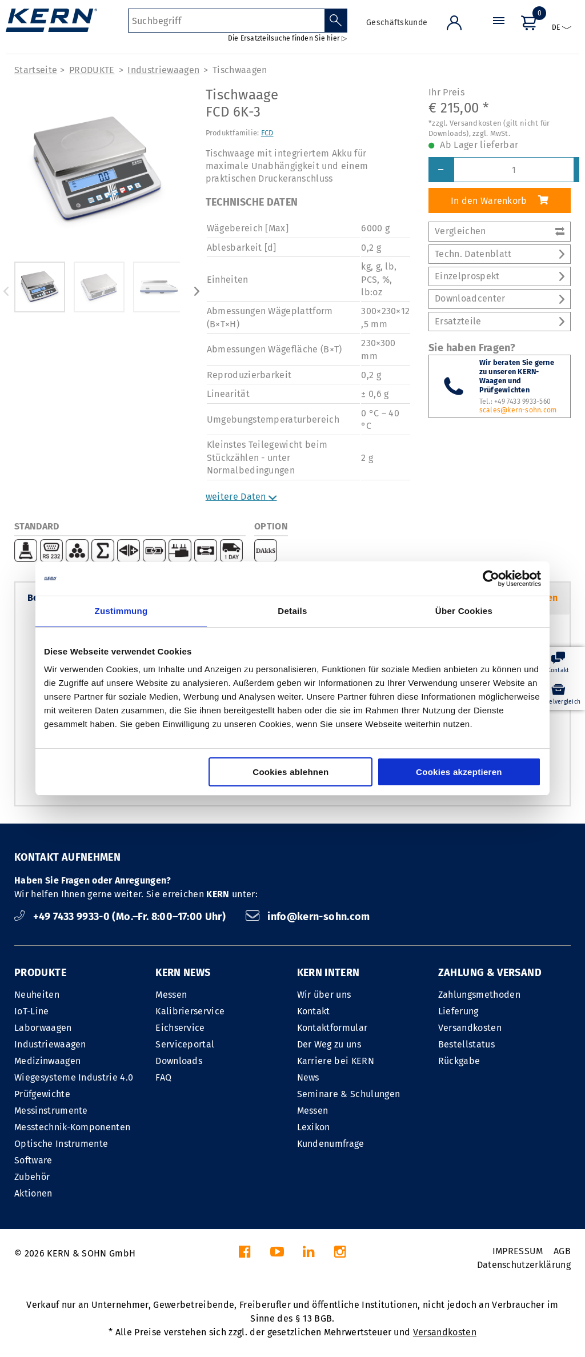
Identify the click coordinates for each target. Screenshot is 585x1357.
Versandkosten (470, 1027)
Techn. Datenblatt (499, 253)
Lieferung (458, 1011)
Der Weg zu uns (329, 1044)
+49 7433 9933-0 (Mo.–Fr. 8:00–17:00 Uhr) (121, 916)
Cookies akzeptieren (459, 772)
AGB (562, 1251)
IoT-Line (31, 1011)
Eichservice (180, 1027)
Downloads (178, 1060)
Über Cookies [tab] (463, 611)
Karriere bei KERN (335, 1060)
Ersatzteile (499, 321)
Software (33, 1160)
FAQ (163, 1077)
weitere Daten (241, 496)
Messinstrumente (51, 1110)
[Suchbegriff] (226, 21)
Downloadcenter (499, 298)
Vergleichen (499, 231)
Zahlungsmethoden (479, 994)
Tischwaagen (240, 70)
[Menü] (498, 31)
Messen (171, 994)
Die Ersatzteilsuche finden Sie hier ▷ (287, 38)
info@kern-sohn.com (308, 916)
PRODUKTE (92, 70)
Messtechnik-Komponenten (72, 1127)
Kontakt (313, 1011)
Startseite (35, 70)
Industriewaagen (163, 70)
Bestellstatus (466, 1044)
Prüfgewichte (42, 1094)
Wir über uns (324, 994)
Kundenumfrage (330, 1143)
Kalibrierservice (190, 1011)
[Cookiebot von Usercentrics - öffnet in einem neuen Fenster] (491, 578)
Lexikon (313, 1127)
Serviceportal (184, 1044)
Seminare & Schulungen (348, 1094)
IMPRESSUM (517, 1251)
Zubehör (32, 1176)
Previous (5, 291)
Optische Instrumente (61, 1143)
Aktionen (33, 1193)
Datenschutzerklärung (524, 1264)
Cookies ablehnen (290, 772)
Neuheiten (36, 994)
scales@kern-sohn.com (518, 410)
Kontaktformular (332, 1027)
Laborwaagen (43, 1027)
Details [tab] (292, 611)
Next (197, 291)
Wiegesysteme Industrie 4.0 (73, 1077)
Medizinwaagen (47, 1060)
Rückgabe (459, 1060)
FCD (267, 133)
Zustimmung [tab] (121, 611)
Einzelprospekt (499, 276)
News (308, 1077)
